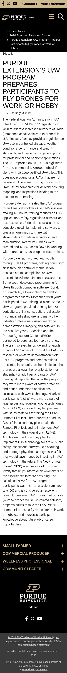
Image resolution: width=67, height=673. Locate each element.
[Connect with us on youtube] (15, 4)
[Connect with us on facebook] (3, 4)
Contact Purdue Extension (43, 4)
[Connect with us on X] (8, 4)
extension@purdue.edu (35, 669)
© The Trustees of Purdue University (31, 637)
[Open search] (60, 17)
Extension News (15, 31)
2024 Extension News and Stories (30, 35)
